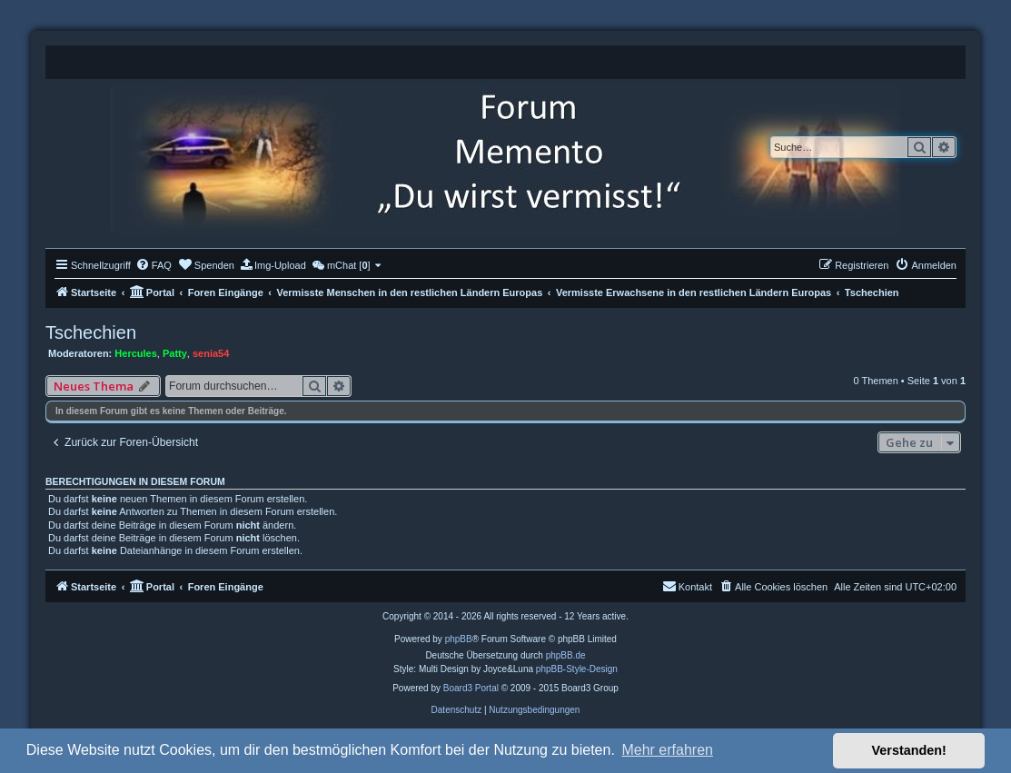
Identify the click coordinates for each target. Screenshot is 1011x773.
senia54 (211, 353)
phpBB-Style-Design (577, 669)
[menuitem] (153, 265)
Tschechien (90, 332)
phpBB (458, 639)
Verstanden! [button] (909, 750)
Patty (175, 353)
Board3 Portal (471, 688)
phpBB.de (566, 655)
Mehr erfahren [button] (667, 750)
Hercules (135, 353)
